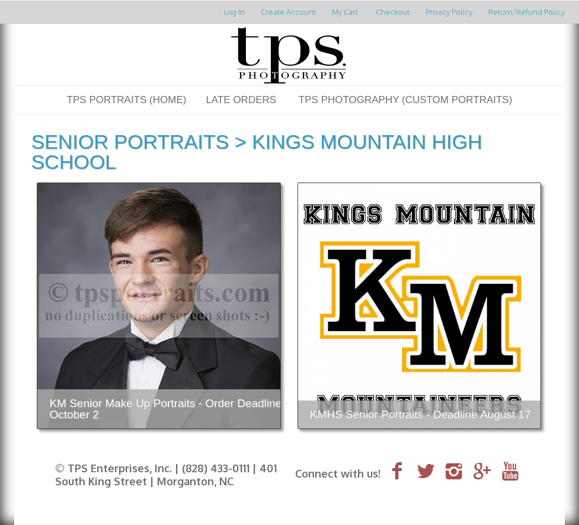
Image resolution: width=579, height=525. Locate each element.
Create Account (288, 12)
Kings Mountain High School (256, 151)
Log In (234, 12)
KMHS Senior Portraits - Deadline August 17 (420, 414)
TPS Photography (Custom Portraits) (406, 99)
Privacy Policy (449, 12)
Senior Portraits (130, 141)
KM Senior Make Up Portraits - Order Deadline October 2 (165, 409)
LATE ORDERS (241, 99)
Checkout (393, 12)
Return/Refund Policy (526, 12)
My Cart (346, 12)
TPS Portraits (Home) (127, 99)
